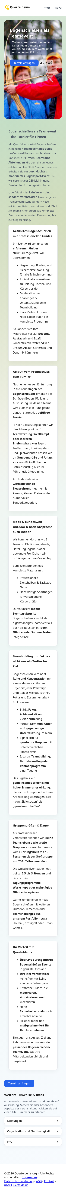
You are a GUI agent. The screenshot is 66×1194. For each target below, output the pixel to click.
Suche (58, 8)
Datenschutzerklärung (19, 1181)
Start (47, 8)
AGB (39, 1181)
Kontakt (49, 1181)
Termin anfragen (24, 62)
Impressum (29, 1177)
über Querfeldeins (16, 1185)
